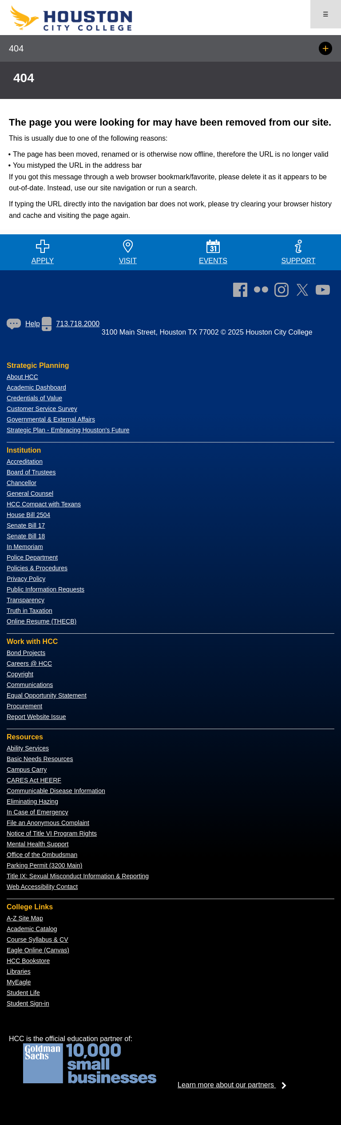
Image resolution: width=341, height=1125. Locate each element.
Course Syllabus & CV (37, 939)
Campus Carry (27, 769)
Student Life (23, 992)
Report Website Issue (36, 716)
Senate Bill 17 (26, 525)
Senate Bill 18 (26, 536)
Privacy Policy (26, 578)
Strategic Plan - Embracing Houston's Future (68, 430)
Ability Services (28, 748)
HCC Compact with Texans (44, 504)
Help (23, 324)
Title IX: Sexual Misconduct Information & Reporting (78, 876)
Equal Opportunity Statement (47, 695)
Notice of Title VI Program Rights (52, 833)
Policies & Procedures (37, 568)
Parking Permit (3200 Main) (44, 865)
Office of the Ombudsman (42, 854)
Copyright (20, 674)
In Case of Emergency (37, 812)
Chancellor (21, 482)
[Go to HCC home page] (84, 29)
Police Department (32, 557)
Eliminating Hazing (32, 801)
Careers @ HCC (29, 663)
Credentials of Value (34, 398)
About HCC (22, 376)
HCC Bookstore (28, 960)
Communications (30, 684)
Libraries (19, 971)
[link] (283, 291)
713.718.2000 (70, 324)
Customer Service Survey (42, 408)
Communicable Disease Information (56, 790)
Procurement (24, 706)
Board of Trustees (31, 472)
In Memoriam (25, 546)
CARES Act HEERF (34, 780)
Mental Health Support (37, 844)
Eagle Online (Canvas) (38, 950)
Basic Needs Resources (40, 758)
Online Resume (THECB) (41, 621)
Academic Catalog (32, 928)
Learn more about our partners (235, 1085)
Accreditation (25, 461)
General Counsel (30, 493)
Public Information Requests (45, 589)
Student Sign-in (28, 1003)
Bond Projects (26, 652)
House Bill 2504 (28, 514)
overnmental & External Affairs (53, 419)
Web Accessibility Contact (42, 886)
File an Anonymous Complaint (48, 822)
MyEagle (19, 982)
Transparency (25, 600)
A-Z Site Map (25, 918)
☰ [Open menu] (326, 14)
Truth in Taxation (29, 610)
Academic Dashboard (36, 387)
